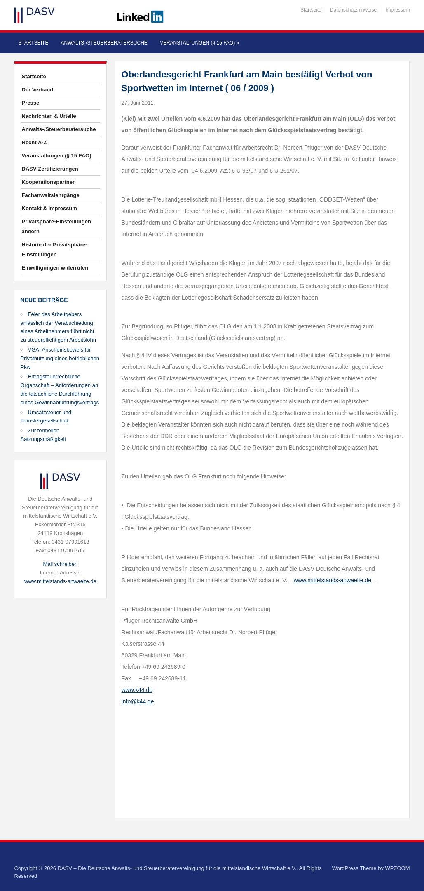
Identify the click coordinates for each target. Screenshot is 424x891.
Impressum (397, 10)
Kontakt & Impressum (49, 208)
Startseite (310, 10)
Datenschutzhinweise (353, 10)
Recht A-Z (34, 142)
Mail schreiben (60, 564)
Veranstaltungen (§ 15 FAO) (199, 43)
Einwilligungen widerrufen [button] (55, 268)
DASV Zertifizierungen (50, 169)
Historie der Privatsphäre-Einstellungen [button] (54, 250)
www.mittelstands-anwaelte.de (60, 581)
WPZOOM (397, 868)
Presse (31, 103)
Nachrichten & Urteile (49, 116)
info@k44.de (138, 701)
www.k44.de (137, 690)
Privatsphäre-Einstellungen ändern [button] (56, 226)
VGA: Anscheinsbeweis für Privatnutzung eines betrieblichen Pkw (60, 358)
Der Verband (38, 90)
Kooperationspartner (48, 182)
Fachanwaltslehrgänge (51, 195)
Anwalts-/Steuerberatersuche (104, 43)
